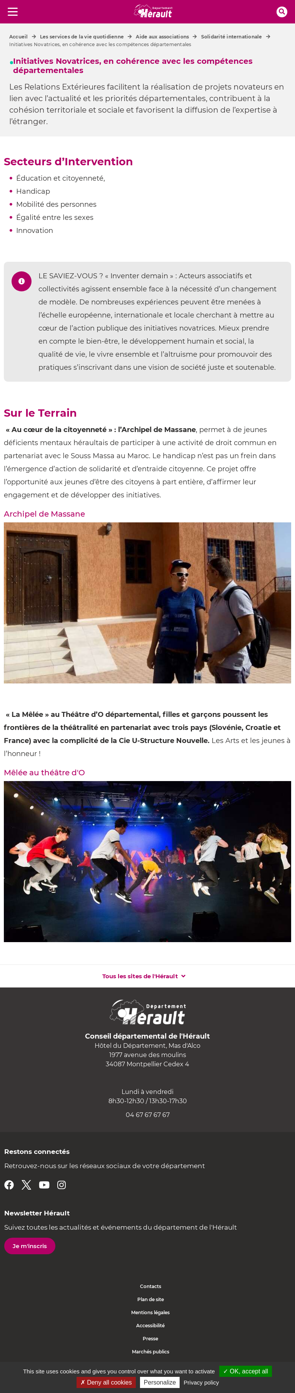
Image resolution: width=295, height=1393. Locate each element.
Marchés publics (150, 1352)
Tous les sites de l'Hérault (140, 976)
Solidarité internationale (231, 37)
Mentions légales (150, 1312)
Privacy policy (201, 1382)
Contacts (150, 1286)
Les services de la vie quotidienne (82, 37)
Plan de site (150, 1299)
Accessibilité (150, 1325)
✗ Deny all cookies (106, 1382)
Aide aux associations (162, 37)
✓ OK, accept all (245, 1371)
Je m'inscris (30, 1246)
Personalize (160, 1382)
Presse (150, 1338)
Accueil (18, 37)
